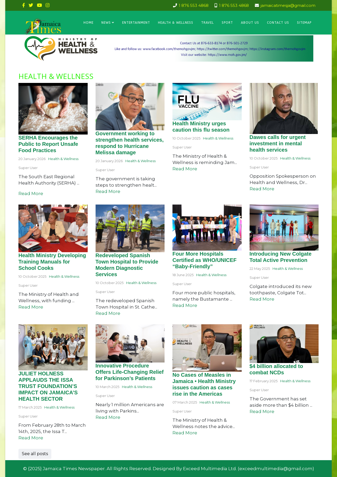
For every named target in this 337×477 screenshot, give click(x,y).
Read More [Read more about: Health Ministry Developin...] (30, 307)
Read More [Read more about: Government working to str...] (108, 191)
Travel (207, 22)
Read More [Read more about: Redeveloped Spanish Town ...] (108, 313)
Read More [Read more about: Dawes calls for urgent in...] (262, 188)
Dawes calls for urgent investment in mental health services (278, 143)
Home (88, 22)
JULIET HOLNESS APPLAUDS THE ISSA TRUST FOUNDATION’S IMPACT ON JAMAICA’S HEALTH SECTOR (48, 386)
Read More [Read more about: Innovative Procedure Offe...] (108, 417)
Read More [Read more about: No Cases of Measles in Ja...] (184, 432)
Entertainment (136, 22)
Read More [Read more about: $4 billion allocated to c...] (262, 411)
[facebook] (23, 5)
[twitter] (31, 5)
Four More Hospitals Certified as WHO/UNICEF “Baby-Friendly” (204, 260)
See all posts (35, 453)
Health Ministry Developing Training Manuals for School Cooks (52, 261)
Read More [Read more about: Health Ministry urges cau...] (184, 168)
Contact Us (278, 22)
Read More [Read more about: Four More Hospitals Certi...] (184, 305)
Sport (227, 22)
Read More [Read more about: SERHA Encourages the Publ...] (30, 193)
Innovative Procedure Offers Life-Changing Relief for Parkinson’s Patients (130, 372)
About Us (250, 22)
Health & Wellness (175, 22)
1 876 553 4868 (194, 5)
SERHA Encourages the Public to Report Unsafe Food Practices (48, 144)
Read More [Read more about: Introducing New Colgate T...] (262, 299)
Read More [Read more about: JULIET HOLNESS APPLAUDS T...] (30, 437)
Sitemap (304, 22)
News (106, 22)
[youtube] (39, 5)
